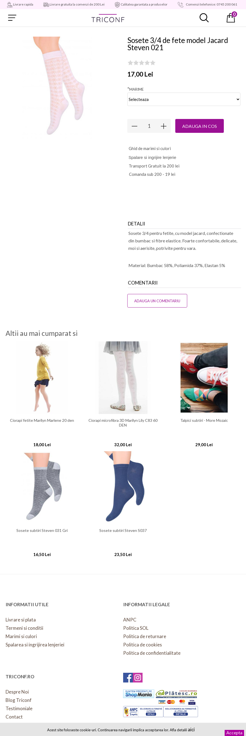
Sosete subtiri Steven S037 (123, 530)
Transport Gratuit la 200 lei (154, 165)
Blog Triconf (19, 700)
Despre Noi (17, 691)
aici (191, 729)
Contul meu (217, 17)
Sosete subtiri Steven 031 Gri (42, 530)
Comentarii (143, 283)
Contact (14, 716)
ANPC (129, 619)
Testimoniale (19, 708)
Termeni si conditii (24, 628)
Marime (135, 89)
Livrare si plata (21, 619)
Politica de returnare (144, 636)
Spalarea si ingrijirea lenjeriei (35, 644)
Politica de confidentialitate (152, 653)
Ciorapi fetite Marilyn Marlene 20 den (42, 420)
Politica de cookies (142, 644)
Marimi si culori (21, 636)
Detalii (136, 224)
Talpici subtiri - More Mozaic (204, 420)
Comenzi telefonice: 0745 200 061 (211, 4)
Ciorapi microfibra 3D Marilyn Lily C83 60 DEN (123, 422)
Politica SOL (135, 628)
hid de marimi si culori (150, 148)
